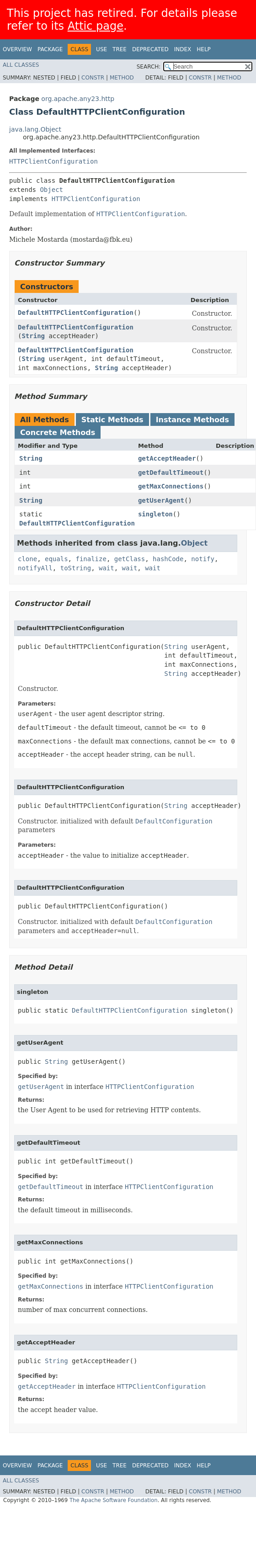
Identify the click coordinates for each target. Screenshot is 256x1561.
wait (106, 568)
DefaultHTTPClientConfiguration (75, 312)
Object (51, 189)
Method (122, 77)
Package (50, 49)
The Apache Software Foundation (113, 1500)
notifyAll (35, 568)
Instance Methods (192, 419)
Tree (119, 49)
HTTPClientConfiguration (53, 161)
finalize (90, 559)
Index (183, 49)
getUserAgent (161, 500)
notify (202, 559)
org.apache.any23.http (77, 98)
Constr (92, 77)
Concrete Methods (57, 432)
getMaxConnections (170, 486)
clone (27, 559)
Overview (17, 49)
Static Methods (112, 419)
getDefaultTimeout (170, 472)
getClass (129, 559)
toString (75, 568)
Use (101, 49)
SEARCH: (149, 67)
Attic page (95, 26)
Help (204, 49)
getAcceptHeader (167, 458)
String (33, 336)
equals (56, 559)
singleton (155, 514)
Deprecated (150, 49)
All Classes (21, 65)
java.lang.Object (35, 129)
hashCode (168, 559)
